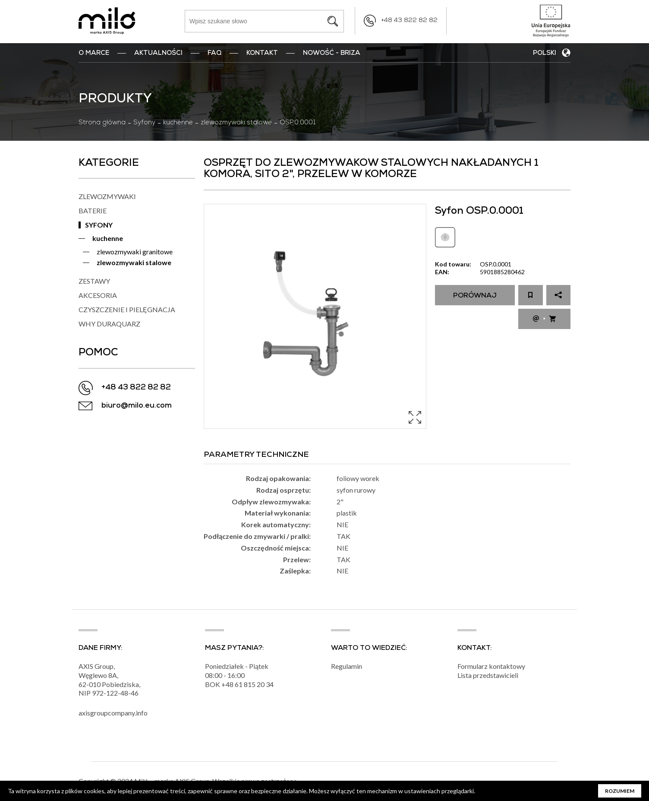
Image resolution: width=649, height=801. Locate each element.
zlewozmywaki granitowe (135, 251)
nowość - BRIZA (331, 53)
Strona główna (102, 123)
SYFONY (99, 225)
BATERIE (93, 210)
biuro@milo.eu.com (136, 406)
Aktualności (158, 53)
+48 (228, 684)
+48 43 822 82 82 (409, 21)
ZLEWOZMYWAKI (107, 196)
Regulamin (346, 666)
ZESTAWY (94, 281)
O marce (94, 53)
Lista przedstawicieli (487, 675)
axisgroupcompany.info (113, 713)
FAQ (214, 53)
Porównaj (475, 296)
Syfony (144, 123)
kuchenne (178, 123)
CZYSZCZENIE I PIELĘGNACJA (127, 309)
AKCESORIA (98, 295)
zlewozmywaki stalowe (236, 123)
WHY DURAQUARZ (109, 324)
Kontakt (262, 53)
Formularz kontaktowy (491, 666)
